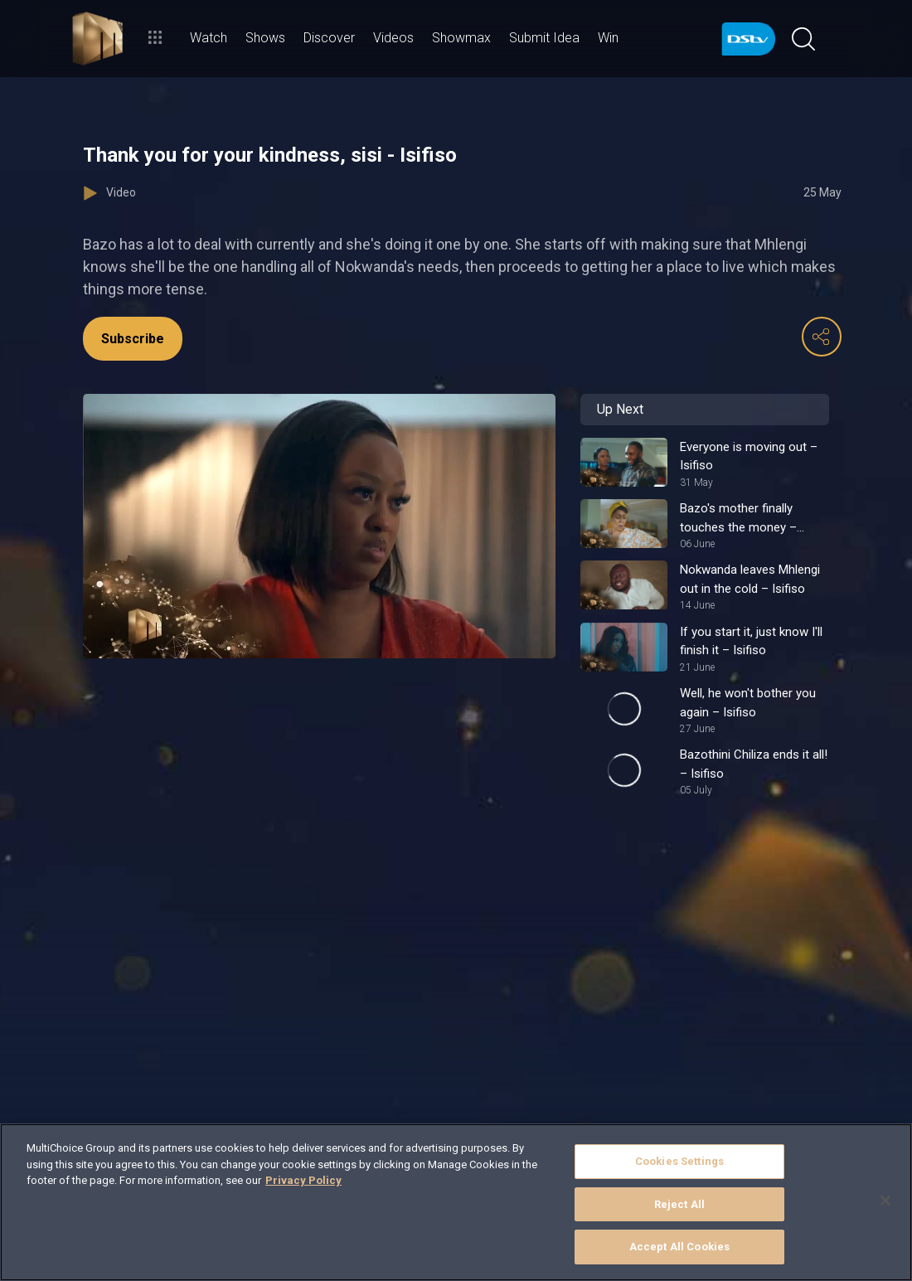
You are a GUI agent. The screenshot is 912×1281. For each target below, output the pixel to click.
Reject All (679, 1204)
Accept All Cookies (679, 1246)
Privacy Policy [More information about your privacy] (303, 1180)
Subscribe (132, 339)
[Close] (885, 1200)
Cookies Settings (679, 1161)
